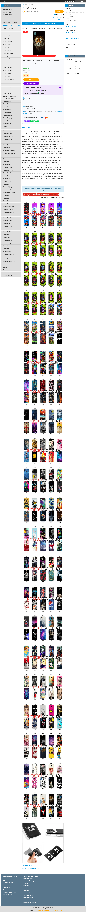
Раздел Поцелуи (7, 220)
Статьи (4, 273)
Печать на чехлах (50, 23)
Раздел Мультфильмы (9, 150)
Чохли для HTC (7, 47)
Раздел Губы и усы (8, 240)
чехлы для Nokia (27, 888)
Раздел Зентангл (7, 246)
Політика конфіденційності (56, 910)
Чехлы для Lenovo (8, 33)
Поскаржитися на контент (42, 910)
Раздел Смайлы (7, 159)
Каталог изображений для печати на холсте (10, 8)
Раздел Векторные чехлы (10, 261)
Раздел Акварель (7, 195)
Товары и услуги (7, 25)
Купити (31, 79)
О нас (4, 264)
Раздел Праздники (8, 167)
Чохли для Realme (8, 59)
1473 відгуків (70, 1)
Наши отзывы (6, 887)
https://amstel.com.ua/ (72, 26)
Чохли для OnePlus (8, 82)
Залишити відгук (59, 17)
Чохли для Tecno (7, 70)
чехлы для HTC (27, 890)
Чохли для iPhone (8, 62)
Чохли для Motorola (8, 79)
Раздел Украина (7, 115)
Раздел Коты (6, 204)
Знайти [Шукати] (59, 11)
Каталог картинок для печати (10, 890)
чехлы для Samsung (28, 881)
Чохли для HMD (7, 88)
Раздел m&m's (7, 190)
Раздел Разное (7, 184)
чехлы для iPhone (28, 897)
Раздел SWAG (7, 232)
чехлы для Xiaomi (28, 895)
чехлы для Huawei (28, 900)
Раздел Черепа (7, 237)
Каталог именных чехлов (9, 17)
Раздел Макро (7, 178)
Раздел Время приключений (10, 201)
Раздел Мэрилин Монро (9, 215)
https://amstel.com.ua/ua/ (73, 32)
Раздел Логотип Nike (8, 209)
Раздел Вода (6, 198)
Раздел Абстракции (8, 136)
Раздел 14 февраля (8, 187)
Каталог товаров (7, 894)
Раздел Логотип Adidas (9, 229)
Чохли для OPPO (7, 67)
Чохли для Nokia (7, 44)
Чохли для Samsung (8, 36)
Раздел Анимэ (7, 251)
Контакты (5, 880)
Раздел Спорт (7, 164)
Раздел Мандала (7, 258)
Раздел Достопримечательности (9, 127)
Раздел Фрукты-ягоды (9, 192)
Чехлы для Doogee (8, 91)
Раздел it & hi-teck (8, 173)
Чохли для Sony (7, 41)
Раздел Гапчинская (8, 248)
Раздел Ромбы (7, 234)
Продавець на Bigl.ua (43, 908)
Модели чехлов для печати (10, 20)
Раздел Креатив (7, 145)
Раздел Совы (6, 223)
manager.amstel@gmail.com (73, 38)
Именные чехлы (36, 23)
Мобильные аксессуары (29, 902)
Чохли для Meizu (7, 50)
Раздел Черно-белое (9, 175)
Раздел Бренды (7, 139)
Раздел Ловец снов (8, 206)
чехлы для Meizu (27, 893)
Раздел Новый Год (8, 218)
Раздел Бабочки (7, 101)
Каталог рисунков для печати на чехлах (9, 13)
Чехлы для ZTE (7, 56)
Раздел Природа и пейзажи (10, 118)
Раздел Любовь (7, 112)
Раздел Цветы (7, 104)
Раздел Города (7, 121)
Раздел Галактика (7, 133)
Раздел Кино (6, 147)
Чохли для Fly (7, 93)
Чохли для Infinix (7, 73)
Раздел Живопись (8, 170)
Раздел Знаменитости (9, 153)
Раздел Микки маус (8, 212)
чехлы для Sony (27, 885)
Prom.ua (51, 907)
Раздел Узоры (7, 181)
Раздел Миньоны (7, 156)
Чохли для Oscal (7, 85)
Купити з (31, 83)
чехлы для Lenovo (28, 878)
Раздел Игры (6, 161)
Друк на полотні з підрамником (8, 29)
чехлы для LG (26, 883)
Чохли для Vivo (7, 76)
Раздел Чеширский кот (9, 243)
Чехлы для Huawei (8, 64)
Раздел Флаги (7, 123)
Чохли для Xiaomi (8, 53)
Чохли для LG (6, 38)
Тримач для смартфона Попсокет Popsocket (9, 97)
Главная (26, 23)
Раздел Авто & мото (8, 142)
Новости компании (8, 275)
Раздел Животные (8, 106)
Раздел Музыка (7, 109)
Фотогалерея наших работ (10, 22)
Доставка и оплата (8, 270)
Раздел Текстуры (7, 131)
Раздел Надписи (7, 226)
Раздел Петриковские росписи (9, 255)
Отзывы (5, 267)
